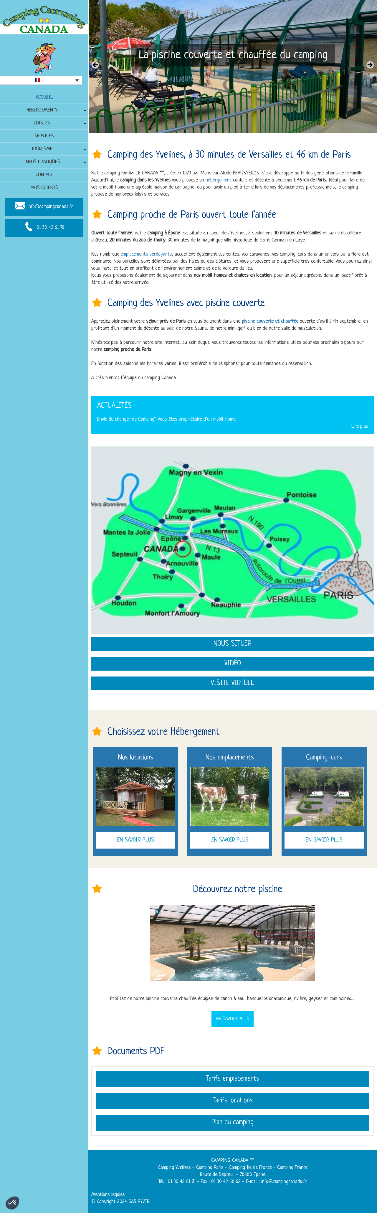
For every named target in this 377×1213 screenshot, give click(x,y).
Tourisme (42, 149)
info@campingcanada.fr (50, 207)
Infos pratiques (42, 162)
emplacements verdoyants (146, 254)
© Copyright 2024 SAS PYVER (120, 1202)
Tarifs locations (233, 1101)
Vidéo (232, 663)
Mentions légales (108, 1195)
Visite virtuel (232, 683)
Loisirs (42, 123)
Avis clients (44, 188)
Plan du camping (232, 1123)
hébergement (219, 180)
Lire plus (359, 426)
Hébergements (42, 110)
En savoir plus (135, 840)
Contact (44, 175)
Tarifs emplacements (232, 1079)
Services (44, 136)
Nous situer (233, 644)
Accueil (44, 97)
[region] (232, 66)
